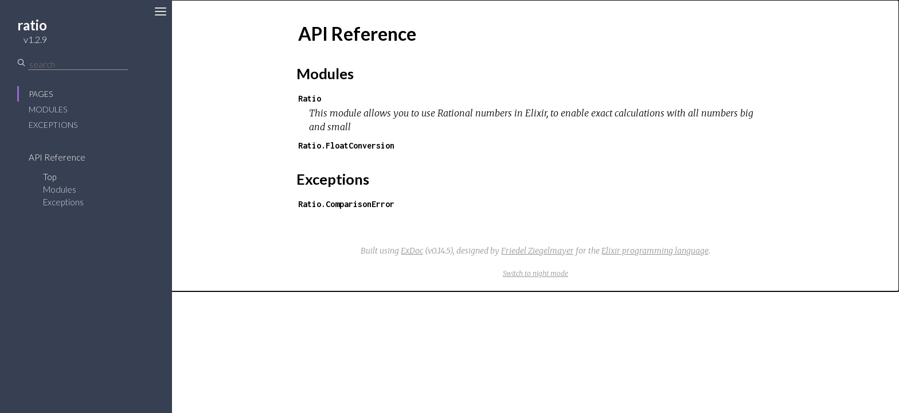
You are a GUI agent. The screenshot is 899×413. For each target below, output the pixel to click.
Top (49, 177)
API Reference (57, 157)
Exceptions (53, 125)
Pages (41, 94)
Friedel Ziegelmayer (537, 251)
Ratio (309, 98)
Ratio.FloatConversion (346, 145)
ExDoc (412, 251)
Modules (48, 109)
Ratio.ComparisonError (346, 204)
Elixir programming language (655, 251)
